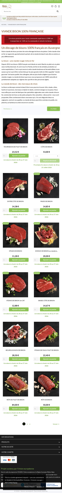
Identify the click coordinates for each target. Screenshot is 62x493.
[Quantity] (5, 156)
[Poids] (47, 156)
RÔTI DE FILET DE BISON (15, 400)
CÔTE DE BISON (46, 147)
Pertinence (8, 109)
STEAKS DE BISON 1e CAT (15, 300)
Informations (7, 437)
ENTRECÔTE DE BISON (15, 201)
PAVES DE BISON (46, 201)
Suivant (56, 424)
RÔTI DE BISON (46, 400)
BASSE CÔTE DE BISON (46, 300)
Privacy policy (29, 487)
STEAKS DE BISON (15, 251)
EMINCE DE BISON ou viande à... (46, 251)
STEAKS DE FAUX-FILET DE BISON (46, 350)
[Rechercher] (31, 11)
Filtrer (53, 109)
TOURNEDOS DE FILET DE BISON (15, 147)
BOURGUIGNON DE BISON (15, 350)
